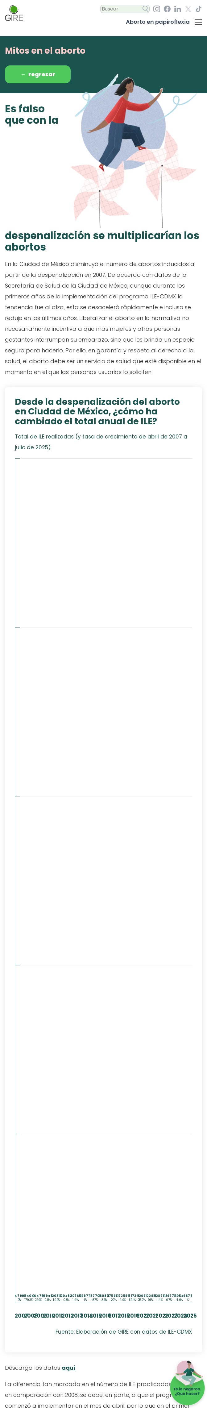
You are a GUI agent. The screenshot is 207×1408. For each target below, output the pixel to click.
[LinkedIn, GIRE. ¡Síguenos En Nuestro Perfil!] (177, 9)
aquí (68, 1368)
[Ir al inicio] (14, 13)
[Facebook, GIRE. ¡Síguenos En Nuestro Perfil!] (167, 9)
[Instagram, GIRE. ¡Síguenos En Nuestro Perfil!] (156, 9)
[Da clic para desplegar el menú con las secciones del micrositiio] (198, 22)
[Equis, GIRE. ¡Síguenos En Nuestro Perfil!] (188, 9)
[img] (103, 897)
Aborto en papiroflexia (158, 22)
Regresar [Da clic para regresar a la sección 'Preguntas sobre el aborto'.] (37, 74)
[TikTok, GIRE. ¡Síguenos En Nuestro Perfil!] (198, 9)
